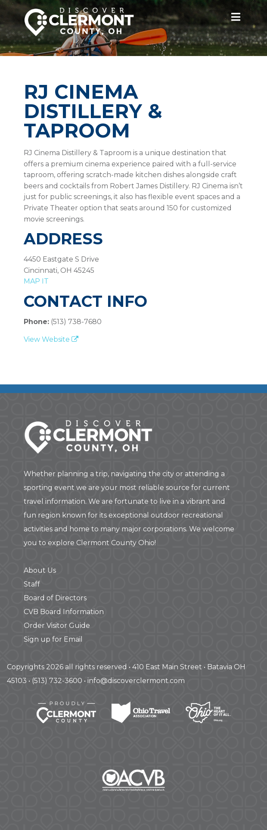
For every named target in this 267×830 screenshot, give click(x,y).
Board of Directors (55, 598)
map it (36, 281)
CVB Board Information (64, 612)
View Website (51, 339)
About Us (40, 570)
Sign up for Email (53, 639)
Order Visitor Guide (57, 625)
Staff (32, 584)
